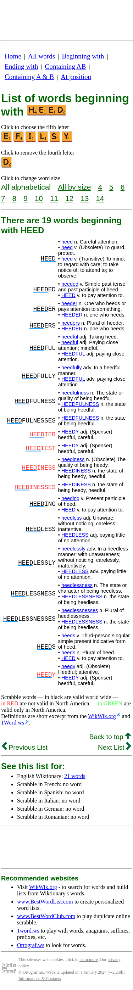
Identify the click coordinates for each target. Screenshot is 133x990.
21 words (74, 776)
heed (67, 242)
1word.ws (28, 931)
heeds (68, 635)
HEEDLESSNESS (81, 596)
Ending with (21, 66)
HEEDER (72, 315)
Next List (114, 747)
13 (85, 198)
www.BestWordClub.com (46, 916)
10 (39, 198)
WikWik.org (102, 716)
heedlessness (77, 585)
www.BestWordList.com (45, 902)
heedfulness (75, 393)
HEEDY (70, 432)
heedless (71, 518)
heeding (70, 498)
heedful (69, 337)
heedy (68, 666)
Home (13, 56)
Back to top (110, 736)
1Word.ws (12, 723)
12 (69, 198)
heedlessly (73, 549)
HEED (68, 295)
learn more (88, 959)
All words (41, 56)
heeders (70, 323)
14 (100, 198)
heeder (69, 303)
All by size (74, 187)
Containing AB (65, 66)
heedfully (71, 367)
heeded (69, 284)
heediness (73, 459)
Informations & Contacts (39, 978)
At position (76, 76)
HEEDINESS (76, 471)
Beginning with (83, 56)
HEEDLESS (75, 535)
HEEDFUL (73, 354)
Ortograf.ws (30, 945)
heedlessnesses (79, 610)
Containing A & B (29, 76)
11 (54, 198)
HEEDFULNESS (80, 404)
